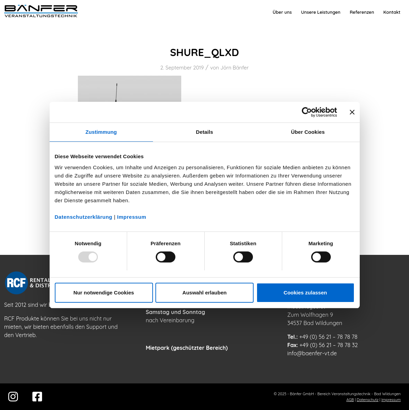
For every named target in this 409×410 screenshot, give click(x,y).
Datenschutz (367, 399)
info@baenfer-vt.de (312, 353)
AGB (350, 399)
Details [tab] (204, 132)
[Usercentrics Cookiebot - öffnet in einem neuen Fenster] (307, 112)
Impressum (131, 217)
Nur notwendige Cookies (103, 292)
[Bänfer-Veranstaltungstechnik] (41, 12)
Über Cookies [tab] (308, 132)
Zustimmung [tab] (101, 132)
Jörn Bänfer (234, 67)
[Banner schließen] (352, 112)
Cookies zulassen (305, 292)
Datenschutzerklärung (84, 217)
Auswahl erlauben (204, 292)
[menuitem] (282, 12)
